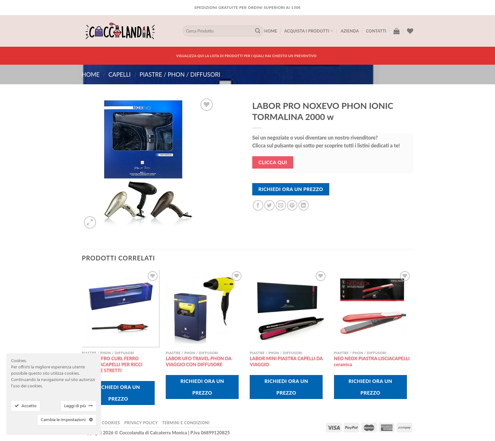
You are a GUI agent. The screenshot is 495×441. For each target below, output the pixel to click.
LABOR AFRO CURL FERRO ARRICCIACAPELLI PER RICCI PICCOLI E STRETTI (112, 364)
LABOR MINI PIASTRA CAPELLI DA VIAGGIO (286, 361)
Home (270, 30)
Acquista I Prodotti (308, 31)
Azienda (350, 30)
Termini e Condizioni (185, 422)
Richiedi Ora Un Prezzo (291, 189)
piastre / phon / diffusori (180, 74)
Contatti (376, 30)
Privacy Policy (141, 422)
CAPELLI (119, 74)
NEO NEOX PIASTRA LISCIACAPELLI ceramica (372, 361)
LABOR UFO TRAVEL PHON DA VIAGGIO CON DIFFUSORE (198, 361)
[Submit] (257, 31)
